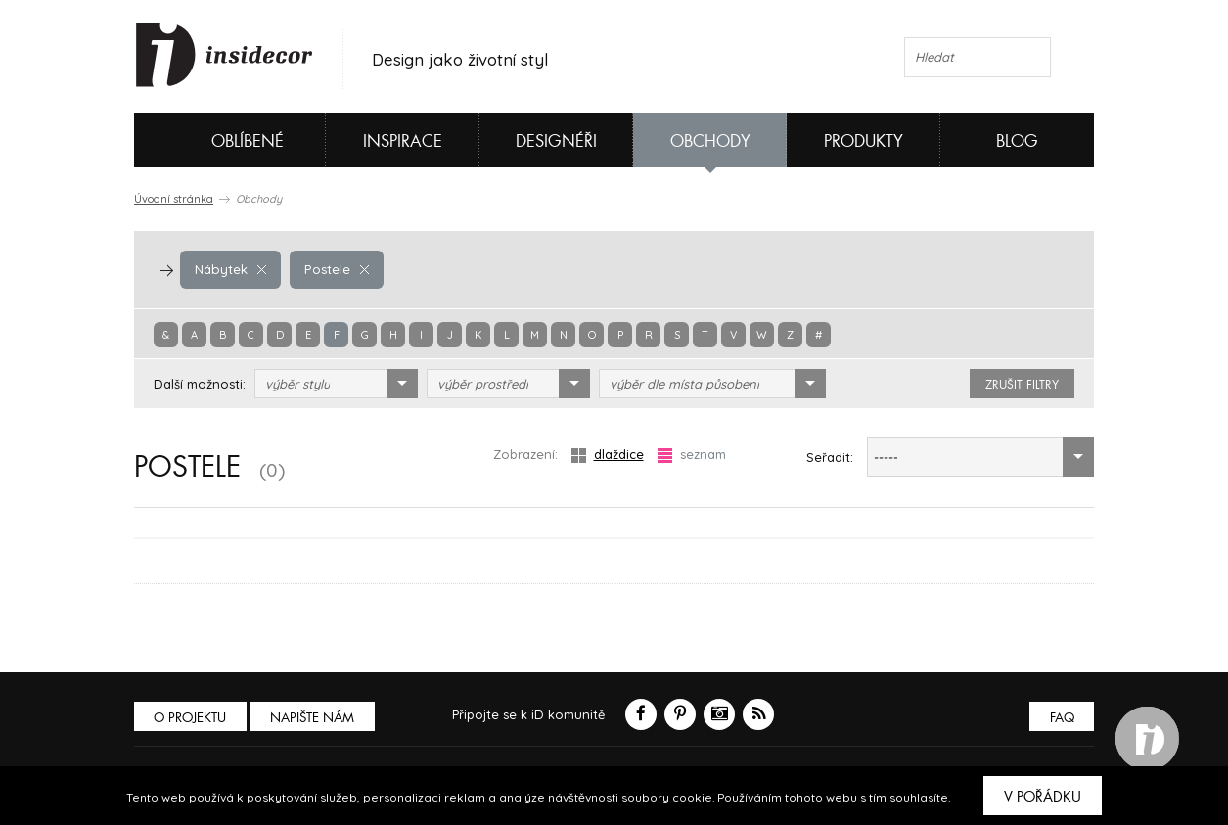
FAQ (1061, 718)
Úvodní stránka (173, 199)
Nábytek (230, 269)
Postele (335, 269)
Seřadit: (829, 457)
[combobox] (336, 383)
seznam (692, 454)
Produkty (863, 141)
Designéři (556, 141)
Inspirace (402, 141)
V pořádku (1042, 796)
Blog (1017, 141)
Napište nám (314, 718)
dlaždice (607, 454)
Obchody (710, 141)
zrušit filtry (1022, 384)
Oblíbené (215, 140)
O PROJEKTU (191, 718)
